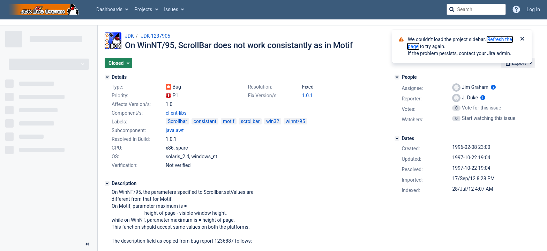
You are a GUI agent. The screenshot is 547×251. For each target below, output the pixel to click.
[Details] (107, 77)
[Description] (107, 183)
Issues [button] (171, 9)
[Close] (522, 39)
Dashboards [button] (109, 9)
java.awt (175, 130)
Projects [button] (143, 9)
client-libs (176, 113)
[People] (397, 77)
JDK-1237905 (155, 36)
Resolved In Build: (131, 139)
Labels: (119, 121)
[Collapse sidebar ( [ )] (87, 244)
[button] (118, 63)
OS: (115, 156)
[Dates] (397, 138)
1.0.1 (307, 95)
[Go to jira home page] (44, 9)
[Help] (516, 9)
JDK (129, 36)
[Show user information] (493, 87)
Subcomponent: (129, 130)
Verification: (124, 165)
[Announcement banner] (273, 22)
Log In (533, 9)
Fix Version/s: (263, 95)
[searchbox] (476, 9)
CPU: (117, 148)
